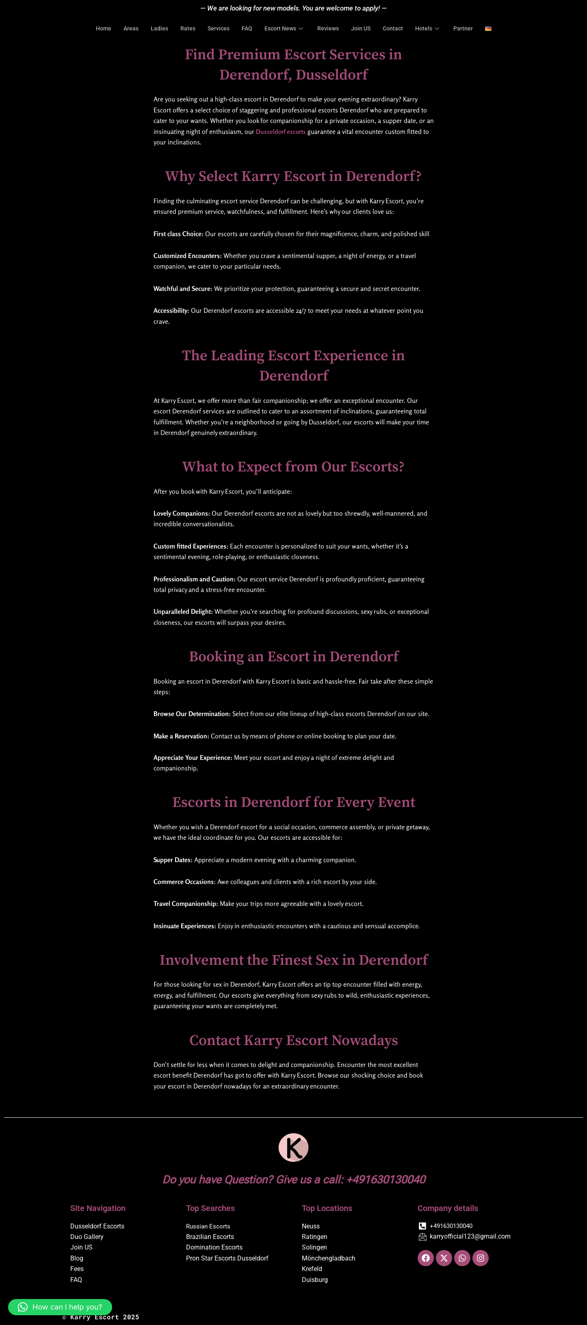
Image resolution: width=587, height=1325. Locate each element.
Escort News (284, 28)
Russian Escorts (209, 1226)
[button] (60, 1307)
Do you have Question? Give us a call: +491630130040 (294, 1179)
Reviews (329, 28)
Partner (469, 28)
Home (97, 28)
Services (215, 28)
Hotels (433, 28)
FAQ (244, 28)
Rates (184, 28)
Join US (363, 28)
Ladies (155, 28)
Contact (396, 28)
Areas (126, 28)
